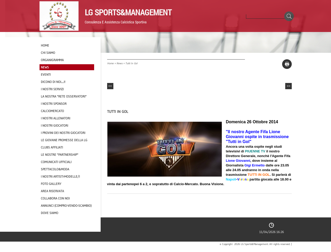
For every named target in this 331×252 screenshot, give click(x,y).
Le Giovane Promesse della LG (64, 140)
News (119, 63)
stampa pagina (287, 64)
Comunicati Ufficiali (56, 162)
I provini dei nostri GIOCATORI (63, 133)
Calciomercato (52, 111)
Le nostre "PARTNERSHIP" (59, 155)
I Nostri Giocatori (54, 125)
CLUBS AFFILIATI (52, 147)
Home (110, 63)
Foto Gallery (51, 184)
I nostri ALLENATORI (55, 118)
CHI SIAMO (48, 53)
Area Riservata (52, 191)
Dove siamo (49, 213)
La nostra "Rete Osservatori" (64, 96)
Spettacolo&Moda (55, 169)
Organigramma (52, 60)
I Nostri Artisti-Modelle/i (60, 176)
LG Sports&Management (128, 12)
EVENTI (46, 74)
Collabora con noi (55, 198)
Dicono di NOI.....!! (53, 82)
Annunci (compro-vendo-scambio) (66, 206)
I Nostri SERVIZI (52, 89)
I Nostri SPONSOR (54, 104)
